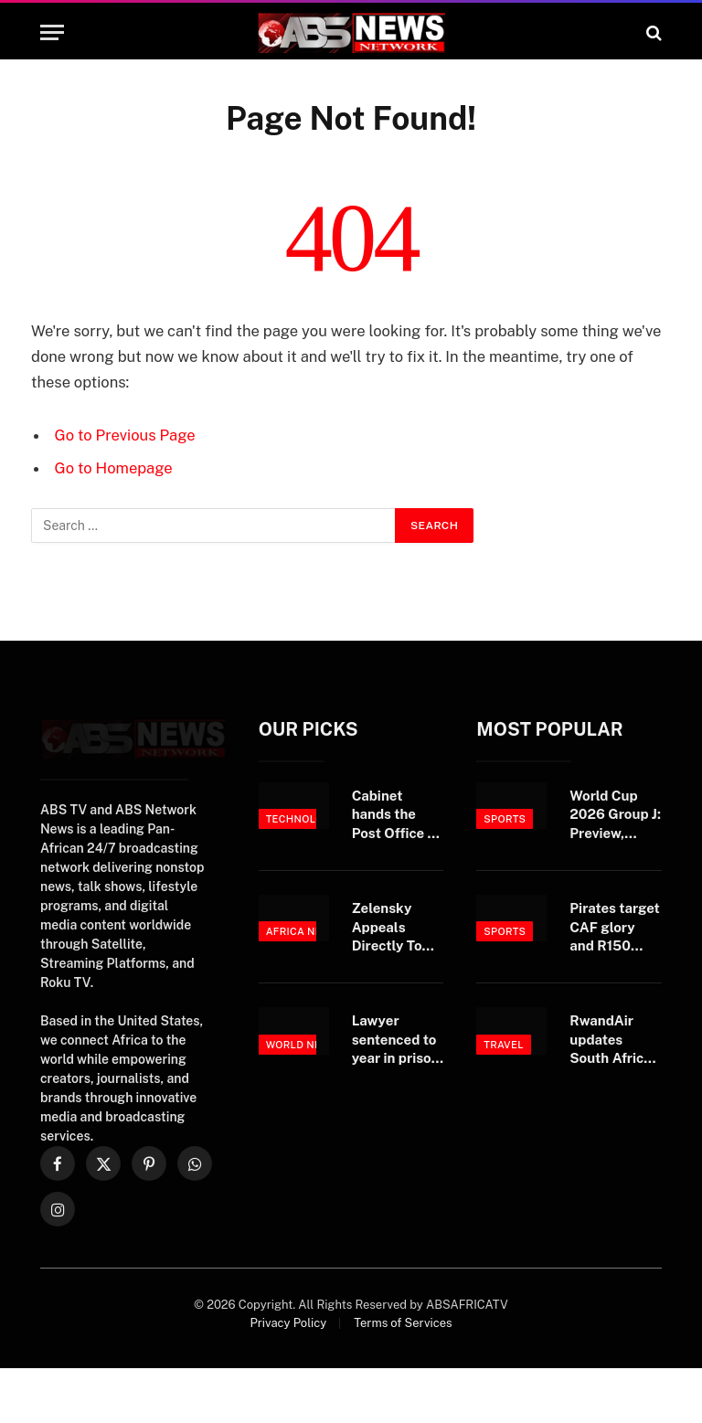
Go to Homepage (114, 468)
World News (302, 1044)
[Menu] (52, 32)
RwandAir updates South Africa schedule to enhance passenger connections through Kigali (610, 1040)
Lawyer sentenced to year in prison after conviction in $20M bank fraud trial (396, 1040)
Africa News (302, 931)
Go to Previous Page (125, 435)
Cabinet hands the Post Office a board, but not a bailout (397, 815)
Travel (504, 1044)
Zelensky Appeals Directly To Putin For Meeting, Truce (387, 927)
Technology (301, 818)
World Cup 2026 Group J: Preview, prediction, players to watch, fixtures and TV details (615, 815)
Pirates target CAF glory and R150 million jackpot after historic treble (615, 927)
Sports (505, 818)
